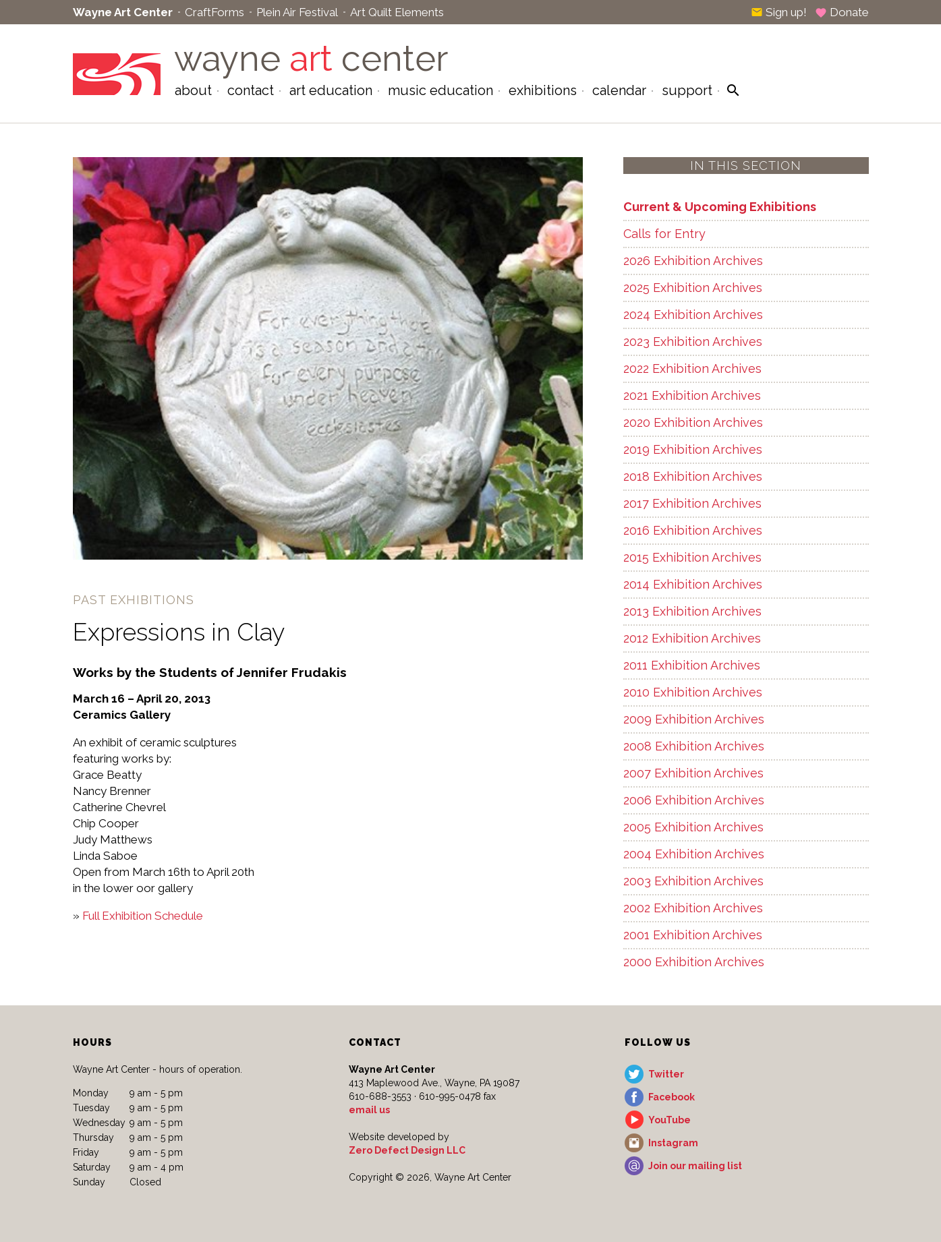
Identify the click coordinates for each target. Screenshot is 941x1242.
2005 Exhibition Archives (693, 827)
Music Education (440, 90)
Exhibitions (543, 90)
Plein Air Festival (297, 12)
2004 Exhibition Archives (693, 854)
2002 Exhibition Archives (693, 908)
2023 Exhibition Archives (692, 341)
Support (687, 90)
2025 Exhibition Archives (692, 287)
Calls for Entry (664, 234)
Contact (250, 90)
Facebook (671, 1097)
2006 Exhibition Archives (693, 800)
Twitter (666, 1074)
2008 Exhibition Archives (693, 746)
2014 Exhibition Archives (692, 584)
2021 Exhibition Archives (692, 395)
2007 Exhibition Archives (693, 773)
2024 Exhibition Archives (693, 314)
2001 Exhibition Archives (692, 935)
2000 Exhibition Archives (693, 962)
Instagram (673, 1142)
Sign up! (779, 12)
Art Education (330, 90)
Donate (842, 12)
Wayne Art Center (123, 12)
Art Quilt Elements (397, 12)
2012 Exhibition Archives (692, 638)
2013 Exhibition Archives (692, 611)
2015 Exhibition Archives (692, 557)
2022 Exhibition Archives (692, 368)
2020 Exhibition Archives (693, 422)
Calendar (619, 90)
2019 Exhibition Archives (692, 449)
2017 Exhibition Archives (692, 503)
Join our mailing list (695, 1165)
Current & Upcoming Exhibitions (719, 207)
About (193, 90)
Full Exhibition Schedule (142, 915)
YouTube (669, 1120)
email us (369, 1109)
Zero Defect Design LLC (407, 1150)
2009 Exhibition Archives (693, 719)
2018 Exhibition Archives (692, 476)
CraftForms (214, 12)
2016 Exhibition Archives (692, 530)
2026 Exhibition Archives (693, 261)
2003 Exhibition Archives (693, 881)
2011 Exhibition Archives (691, 665)
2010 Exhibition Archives (692, 692)
